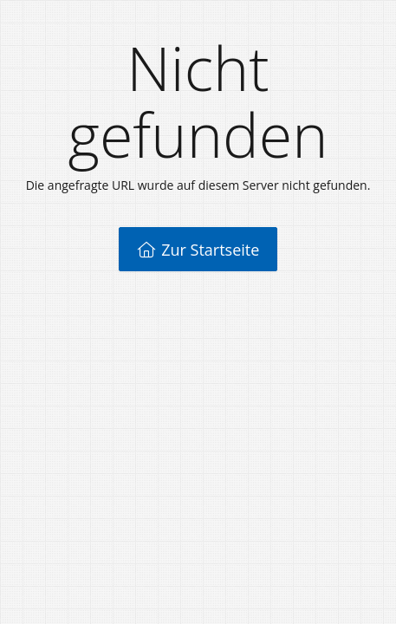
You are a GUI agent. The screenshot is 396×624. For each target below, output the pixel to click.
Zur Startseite (198, 249)
